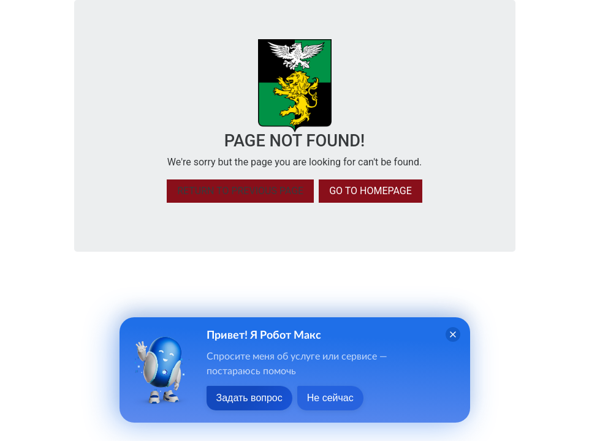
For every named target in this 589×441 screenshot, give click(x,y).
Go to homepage (370, 191)
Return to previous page (240, 191)
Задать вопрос (249, 398)
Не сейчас (330, 398)
